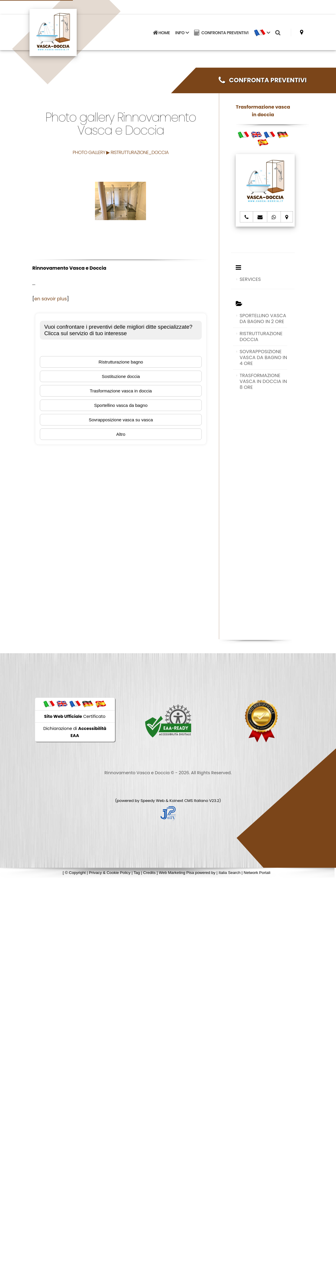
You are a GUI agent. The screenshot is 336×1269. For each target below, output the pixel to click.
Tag (137, 872)
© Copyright (75, 872)
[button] (261, 33)
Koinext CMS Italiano (189, 800)
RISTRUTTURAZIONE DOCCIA (261, 336)
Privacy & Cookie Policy (109, 872)
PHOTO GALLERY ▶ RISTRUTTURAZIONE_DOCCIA (120, 152)
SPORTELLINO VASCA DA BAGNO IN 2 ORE (263, 318)
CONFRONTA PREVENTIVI (221, 33)
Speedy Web (152, 800)
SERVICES (250, 279)
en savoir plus (50, 298)
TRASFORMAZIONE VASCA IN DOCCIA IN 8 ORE (263, 381)
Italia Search (229, 872)
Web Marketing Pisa (176, 872)
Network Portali (257, 872)
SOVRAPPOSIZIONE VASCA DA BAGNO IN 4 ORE (263, 357)
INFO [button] (182, 32)
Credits (149, 872)
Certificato (75, 716)
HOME (161, 33)
